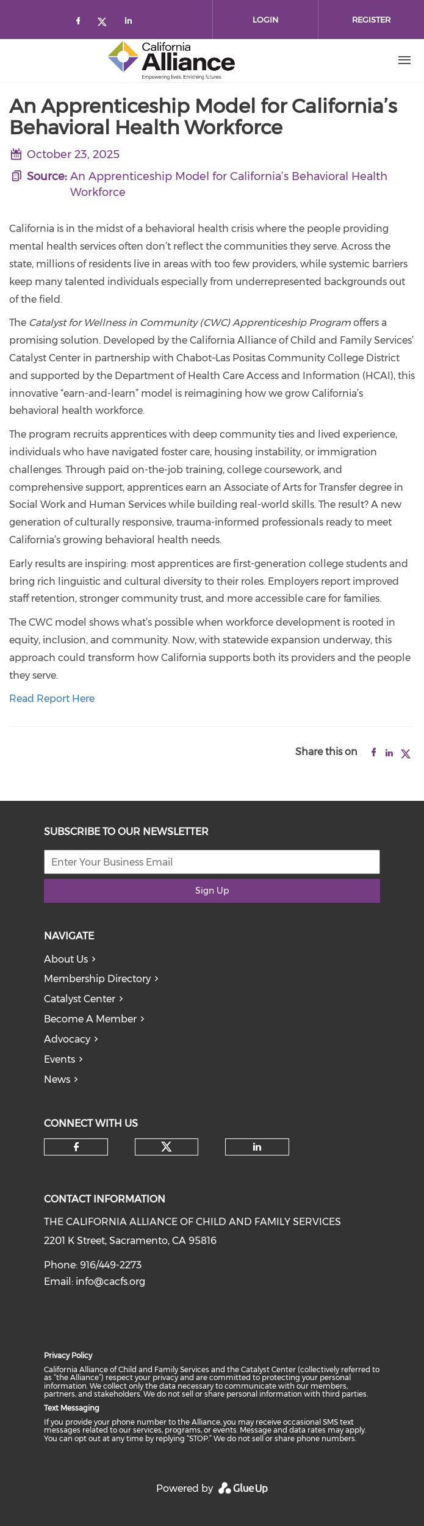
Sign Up (212, 890)
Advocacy (67, 1039)
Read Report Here (52, 698)
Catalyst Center (79, 999)
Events (59, 1059)
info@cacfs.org (110, 1281)
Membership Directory (97, 979)
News (57, 1079)
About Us (66, 959)
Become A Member (90, 1019)
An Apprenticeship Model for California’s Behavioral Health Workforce (228, 184)
